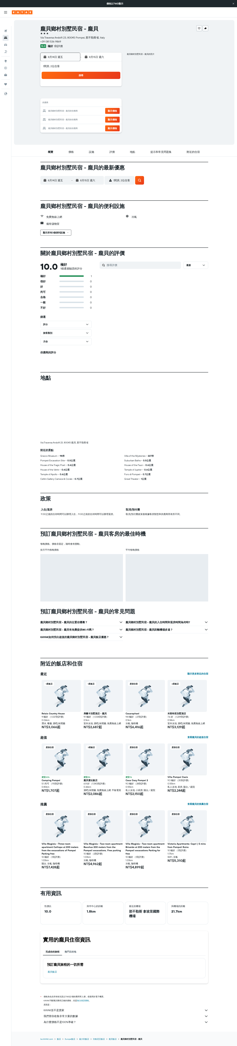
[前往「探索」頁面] (5, 52)
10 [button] (73, 103)
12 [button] (89, 103)
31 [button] (73, 127)
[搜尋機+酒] (5, 43)
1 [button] (113, 87)
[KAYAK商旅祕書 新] (5, 66)
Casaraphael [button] (132, 713)
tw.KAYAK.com (46, 1039)
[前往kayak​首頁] (22, 12)
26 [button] (89, 119)
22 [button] (113, 111)
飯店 (59, 1039)
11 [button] (81, 103)
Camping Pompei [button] (51, 780)
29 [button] (113, 119)
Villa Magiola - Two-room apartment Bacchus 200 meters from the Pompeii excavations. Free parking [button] (103, 847)
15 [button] (113, 103)
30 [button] (65, 127)
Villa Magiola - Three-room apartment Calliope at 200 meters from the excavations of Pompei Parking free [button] (60, 848)
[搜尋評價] (143, 265)
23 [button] (65, 119)
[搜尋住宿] (5, 29)
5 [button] (89, 95)
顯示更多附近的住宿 (197, 673)
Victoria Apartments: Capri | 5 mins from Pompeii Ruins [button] (187, 845)
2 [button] (65, 95)
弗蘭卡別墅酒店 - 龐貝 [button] (95, 713)
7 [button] (105, 95)
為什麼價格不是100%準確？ (126, 1022)
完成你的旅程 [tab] (52, 951)
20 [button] (97, 111)
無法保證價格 (83, 1000)
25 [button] (81, 119)
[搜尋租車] (5, 36)
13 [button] (97, 103)
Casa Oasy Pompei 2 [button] (137, 780)
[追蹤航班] (5, 59)
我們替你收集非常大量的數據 (126, 1016)
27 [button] (97, 119)
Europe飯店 (70, 1039)
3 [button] (73, 95)
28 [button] (105, 119)
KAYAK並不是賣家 (126, 1010)
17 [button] (73, 111)
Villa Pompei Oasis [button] (178, 777)
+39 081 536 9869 (50, 41)
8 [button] (113, 95)
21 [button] (105, 111)
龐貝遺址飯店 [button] (90, 780)
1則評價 (58, 46)
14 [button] (105, 103)
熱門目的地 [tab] (70, 951)
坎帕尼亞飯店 (99, 1039)
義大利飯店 (84, 1039)
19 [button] (89, 111)
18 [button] (81, 111)
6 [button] (97, 95)
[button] (233, 3)
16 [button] (66, 111)
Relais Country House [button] (53, 713)
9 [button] (65, 103)
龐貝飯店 (52, 971)
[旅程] (5, 75)
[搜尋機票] (5, 22)
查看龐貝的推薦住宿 (197, 804)
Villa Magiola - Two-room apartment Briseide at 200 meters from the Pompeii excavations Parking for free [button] (145, 848)
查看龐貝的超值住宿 (197, 737)
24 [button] (73, 119)
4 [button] (81, 95)
